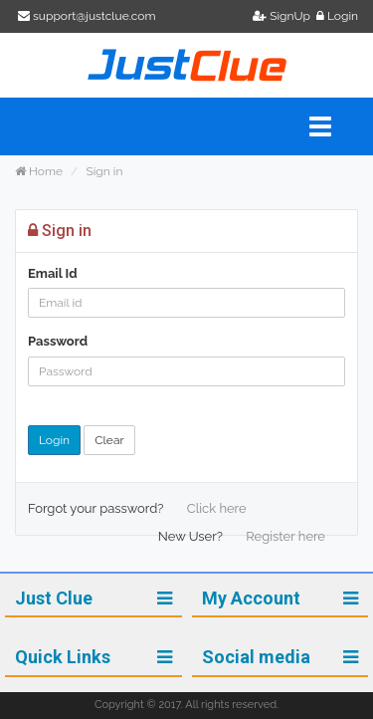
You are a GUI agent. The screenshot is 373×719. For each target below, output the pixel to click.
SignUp (283, 16)
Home (39, 171)
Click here (217, 508)
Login (337, 16)
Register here (285, 536)
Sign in (104, 171)
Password (58, 341)
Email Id (53, 273)
